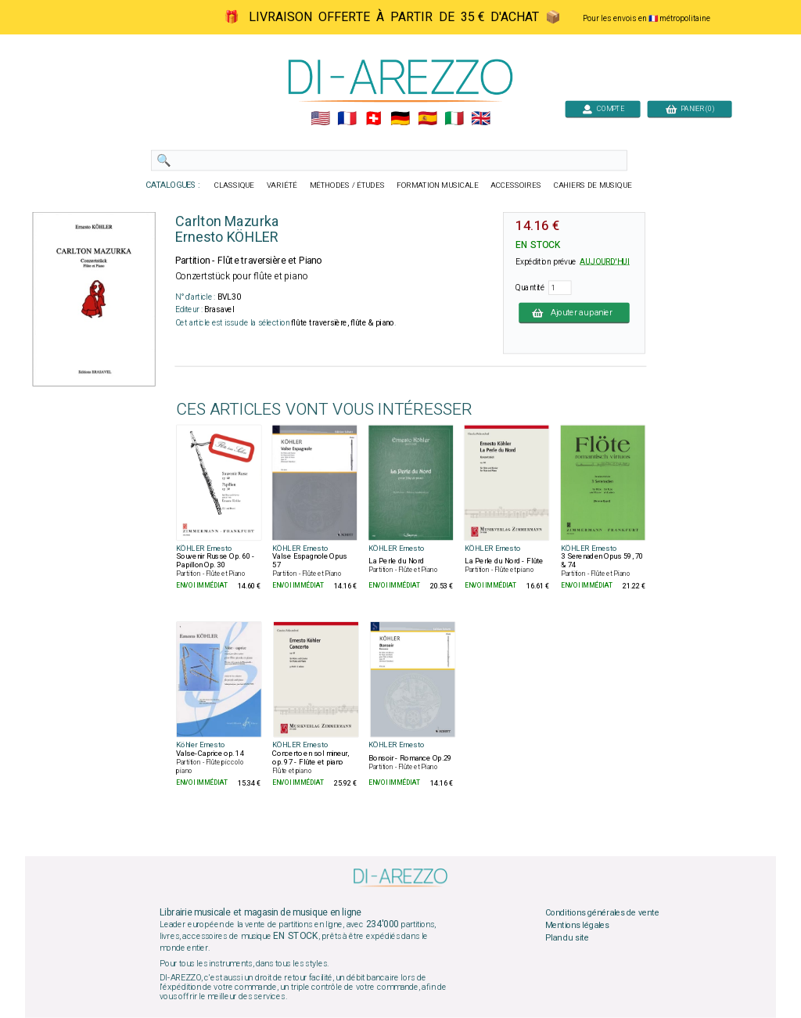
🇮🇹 (454, 119)
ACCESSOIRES (515, 185)
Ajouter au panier (574, 312)
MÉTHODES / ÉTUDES (347, 185)
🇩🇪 (400, 119)
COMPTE (603, 108)
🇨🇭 (373, 119)
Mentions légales (577, 925)
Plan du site (567, 937)
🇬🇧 (480, 119)
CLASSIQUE (234, 185)
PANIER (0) (690, 108)
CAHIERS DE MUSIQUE (593, 185)
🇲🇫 (347, 119)
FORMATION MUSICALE (437, 185)
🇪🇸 (427, 119)
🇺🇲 (320, 119)
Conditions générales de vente (602, 913)
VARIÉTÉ (282, 185)
